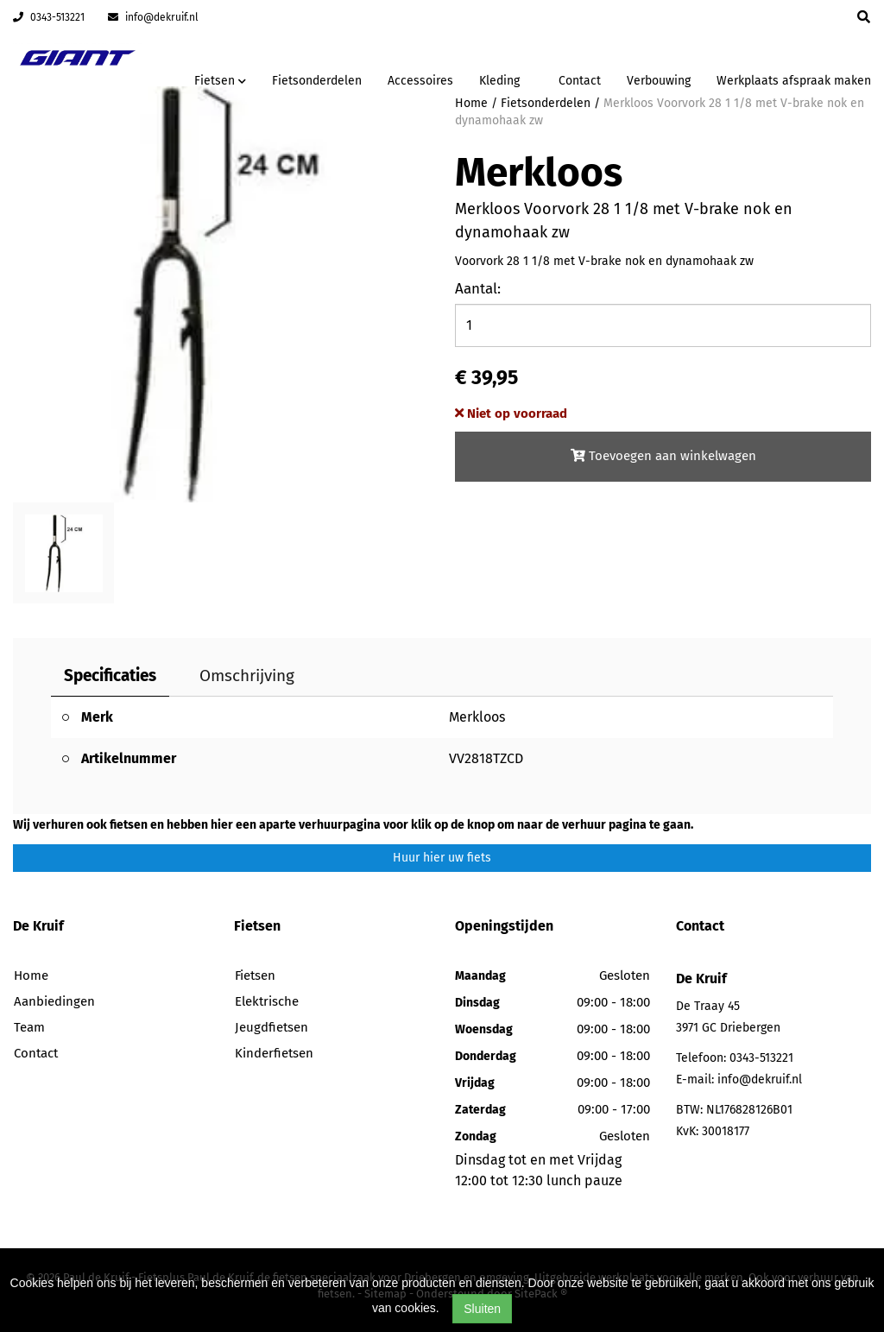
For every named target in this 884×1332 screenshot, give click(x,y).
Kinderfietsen (274, 1053)
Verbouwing (659, 80)
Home (31, 975)
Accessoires (420, 80)
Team (29, 1027)
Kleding (499, 80)
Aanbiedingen (54, 1001)
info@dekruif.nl (153, 17)
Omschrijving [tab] (246, 675)
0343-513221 (49, 17)
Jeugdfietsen (271, 1027)
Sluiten (482, 1309)
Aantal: (478, 289)
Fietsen (255, 975)
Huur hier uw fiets (442, 857)
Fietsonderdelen (317, 80)
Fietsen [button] (220, 80)
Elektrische (267, 1001)
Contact (580, 80)
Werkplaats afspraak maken (794, 80)
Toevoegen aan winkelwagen (663, 456)
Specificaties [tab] (110, 675)
